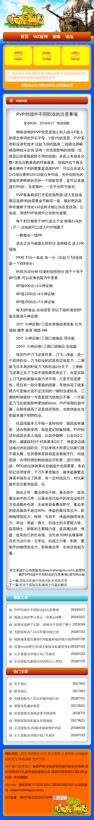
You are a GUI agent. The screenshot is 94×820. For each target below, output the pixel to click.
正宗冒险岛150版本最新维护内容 (37, 728)
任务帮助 (67, 753)
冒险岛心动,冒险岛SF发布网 (25, 16)
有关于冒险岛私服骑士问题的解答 (43, 585)
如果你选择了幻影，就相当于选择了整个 (43, 624)
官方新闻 (54, 753)
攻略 (56, 36)
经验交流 (11, 759)
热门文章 (21, 672)
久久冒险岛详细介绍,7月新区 (34, 654)
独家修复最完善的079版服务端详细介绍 (42, 639)
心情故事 (81, 753)
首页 (25, 36)
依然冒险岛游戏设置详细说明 (35, 713)
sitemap (10, 784)
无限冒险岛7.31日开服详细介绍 (36, 632)
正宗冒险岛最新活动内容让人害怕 (38, 661)
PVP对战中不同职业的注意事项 (36, 610)
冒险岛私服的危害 (27, 706)
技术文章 (38, 759)
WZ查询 (41, 36)
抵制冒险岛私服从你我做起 (33, 720)
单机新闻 (25, 759)
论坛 (69, 36)
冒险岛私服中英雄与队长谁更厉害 (43, 580)
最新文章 (21, 598)
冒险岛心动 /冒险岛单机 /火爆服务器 (47, 85)
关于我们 (20, 684)
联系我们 (20, 691)
